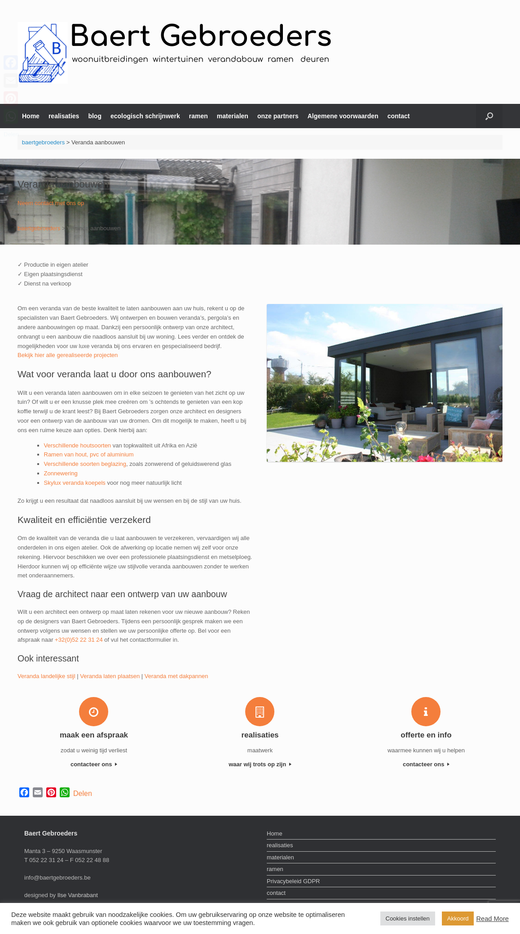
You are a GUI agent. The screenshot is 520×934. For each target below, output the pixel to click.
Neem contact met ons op (51, 203)
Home (31, 116)
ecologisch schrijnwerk (145, 116)
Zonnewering (61, 473)
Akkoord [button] (458, 918)
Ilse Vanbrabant (77, 895)
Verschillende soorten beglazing (85, 463)
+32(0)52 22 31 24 (79, 639)
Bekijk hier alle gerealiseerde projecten (68, 355)
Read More (492, 918)
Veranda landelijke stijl (46, 676)
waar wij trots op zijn (260, 764)
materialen (232, 116)
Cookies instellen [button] (408, 918)
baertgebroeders (43, 142)
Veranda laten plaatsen (110, 676)
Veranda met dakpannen (176, 676)
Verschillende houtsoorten (77, 445)
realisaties (63, 116)
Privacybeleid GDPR (293, 881)
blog (94, 116)
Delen (82, 793)
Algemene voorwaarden (343, 116)
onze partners (278, 116)
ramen (198, 116)
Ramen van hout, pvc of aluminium (89, 454)
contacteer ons (94, 764)
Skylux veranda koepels (75, 482)
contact (399, 116)
